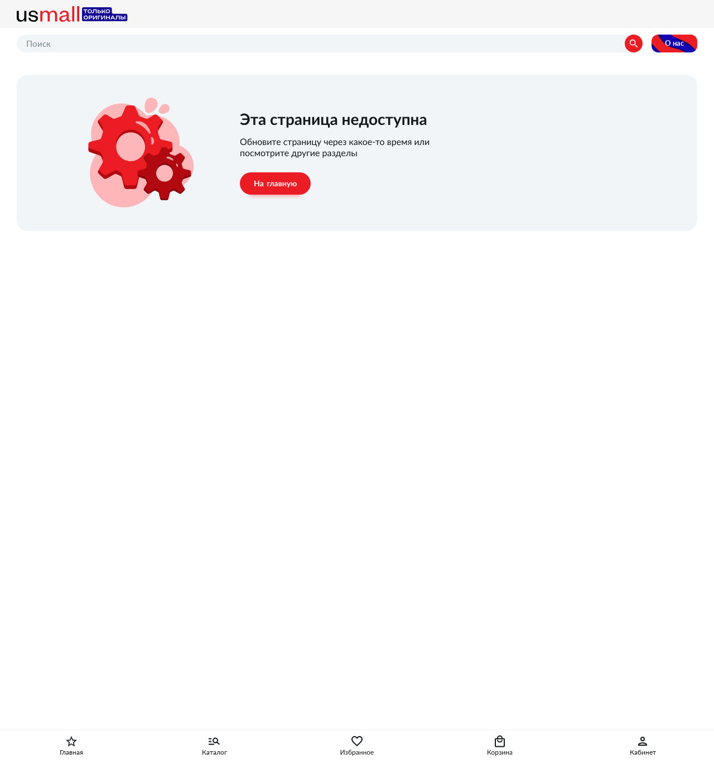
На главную (275, 183)
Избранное (357, 752)
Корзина (500, 752)
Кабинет (643, 752)
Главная (71, 752)
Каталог (214, 752)
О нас (674, 43)
